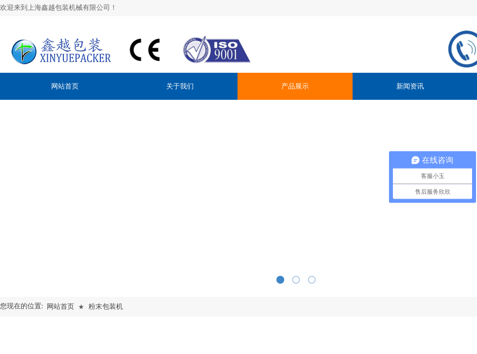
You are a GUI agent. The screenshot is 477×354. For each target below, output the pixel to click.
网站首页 (60, 306)
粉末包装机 (106, 306)
